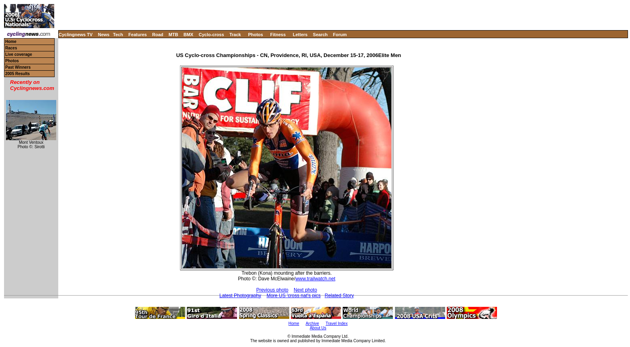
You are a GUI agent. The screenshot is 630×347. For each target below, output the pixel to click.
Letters (300, 34)
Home (10, 41)
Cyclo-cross (211, 34)
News (104, 34)
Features (138, 34)
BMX (188, 34)
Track (235, 34)
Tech (118, 34)
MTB (173, 34)
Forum (340, 34)
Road (158, 34)
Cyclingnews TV (75, 34)
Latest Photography (240, 295)
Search (320, 34)
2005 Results (17, 73)
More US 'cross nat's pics (293, 295)
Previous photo (272, 290)
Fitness (278, 34)
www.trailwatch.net (315, 279)
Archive (312, 323)
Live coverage (18, 54)
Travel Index (337, 323)
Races (11, 48)
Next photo (305, 290)
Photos (255, 34)
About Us (318, 328)
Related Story (339, 295)
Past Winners (18, 67)
